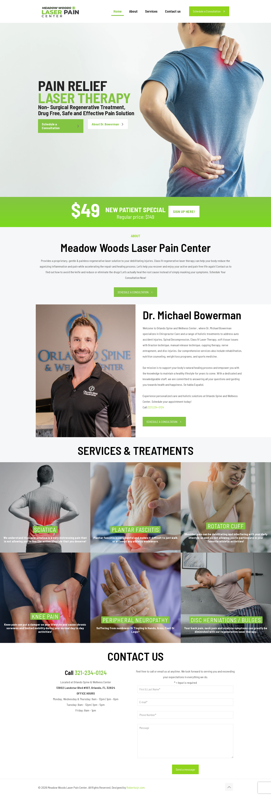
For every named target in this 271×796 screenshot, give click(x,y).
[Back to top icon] (229, 787)
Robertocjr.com (136, 787)
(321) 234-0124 (155, 407)
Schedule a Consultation (209, 11)
